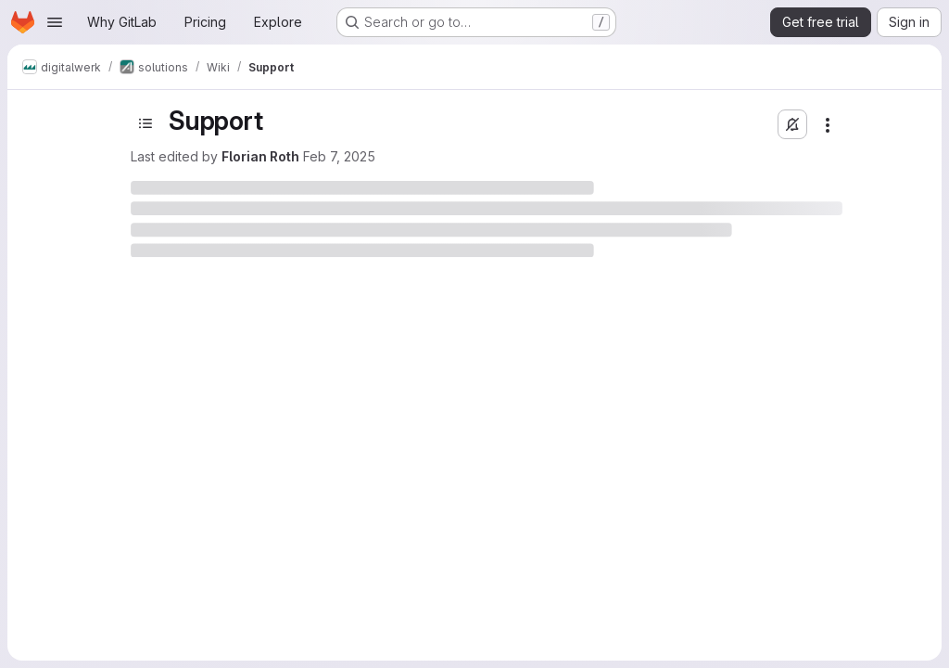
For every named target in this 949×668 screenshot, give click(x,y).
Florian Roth (260, 156)
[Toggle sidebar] (145, 123)
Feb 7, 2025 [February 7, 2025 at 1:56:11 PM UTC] (339, 156)
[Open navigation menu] (55, 22)
